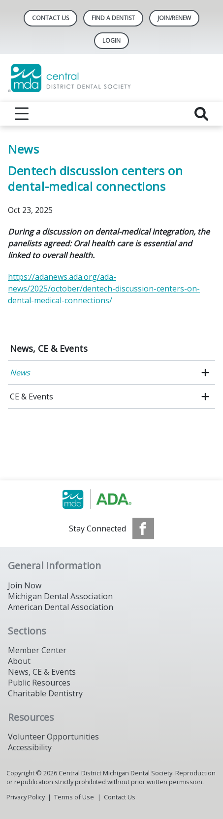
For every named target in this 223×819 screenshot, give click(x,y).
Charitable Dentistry (45, 693)
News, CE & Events (49, 348)
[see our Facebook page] (143, 528)
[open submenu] (205, 372)
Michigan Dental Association (60, 596)
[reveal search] (201, 114)
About (19, 661)
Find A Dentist (113, 18)
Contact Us (50, 18)
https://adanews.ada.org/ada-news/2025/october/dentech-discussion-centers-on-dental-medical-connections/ (104, 288)
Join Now (24, 585)
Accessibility (30, 747)
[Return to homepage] (111, 78)
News (20, 372)
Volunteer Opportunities (53, 736)
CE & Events (31, 396)
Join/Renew (174, 18)
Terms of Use (74, 797)
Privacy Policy (25, 797)
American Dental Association (60, 607)
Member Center (37, 650)
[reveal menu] (21, 114)
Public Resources (39, 682)
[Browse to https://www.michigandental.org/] (111, 499)
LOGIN (111, 40)
